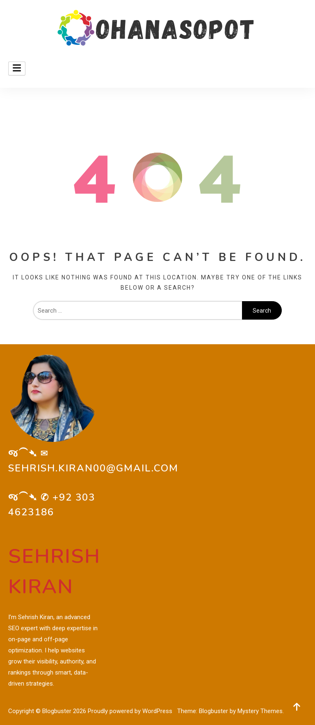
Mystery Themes (260, 711)
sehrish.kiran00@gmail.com (93, 468)
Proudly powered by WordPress (131, 711)
